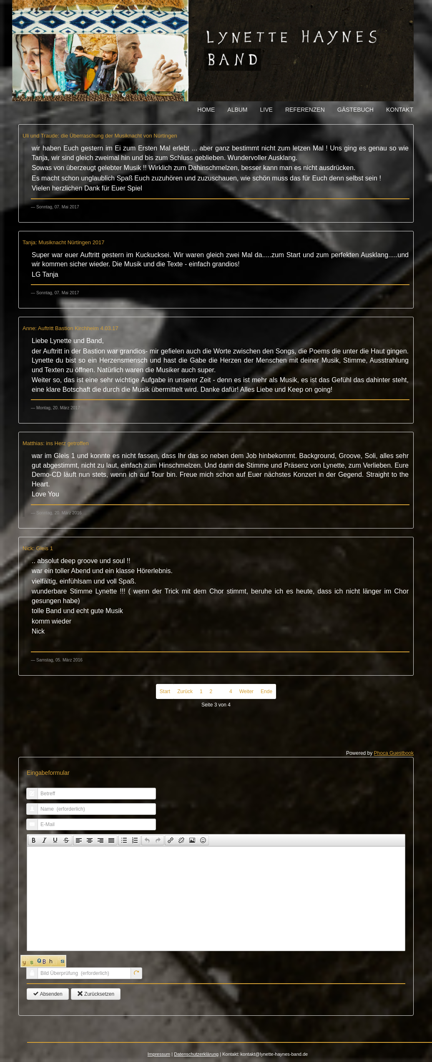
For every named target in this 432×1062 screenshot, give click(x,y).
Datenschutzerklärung (196, 1054)
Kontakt (399, 109)
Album (237, 109)
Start (165, 691)
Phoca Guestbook (394, 753)
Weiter (246, 691)
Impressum (159, 1054)
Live (266, 109)
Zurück (185, 691)
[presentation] (33, 840)
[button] (33, 840)
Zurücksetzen (95, 994)
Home (206, 109)
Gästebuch (355, 109)
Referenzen (305, 109)
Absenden (48, 994)
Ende (266, 691)
